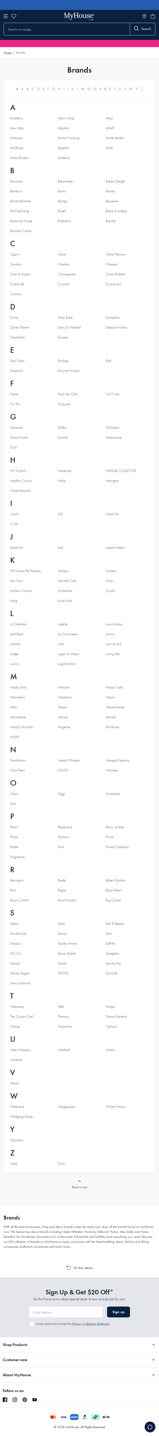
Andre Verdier (115, 138)
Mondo (111, 717)
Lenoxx (110, 634)
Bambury (16, 191)
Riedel (62, 880)
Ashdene (63, 158)
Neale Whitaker (69, 760)
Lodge (14, 654)
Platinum (63, 837)
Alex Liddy (17, 128)
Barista (110, 191)
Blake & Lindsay (116, 211)
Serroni (62, 934)
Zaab (13, 1164)
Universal (16, 1060)
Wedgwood (66, 1107)
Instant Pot (112, 514)
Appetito (63, 148)
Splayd (15, 963)
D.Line (14, 317)
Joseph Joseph (115, 547)
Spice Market (67, 953)
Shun (109, 934)
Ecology (63, 361)
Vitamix (14, 1083)
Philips (14, 837)
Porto (61, 847)
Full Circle (112, 394)
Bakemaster (65, 181)
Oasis (14, 794)
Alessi (109, 118)
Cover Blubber (115, 274)
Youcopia (16, 1140)
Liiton (61, 644)
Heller (62, 481)
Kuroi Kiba (65, 601)
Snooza (15, 943)
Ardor (109, 148)
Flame (14, 394)
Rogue (62, 890)
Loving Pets (113, 654)
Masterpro (65, 697)
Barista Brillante (20, 201)
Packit (14, 827)
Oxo (13, 804)
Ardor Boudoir (19, 158)
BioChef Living (19, 211)
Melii (13, 707)
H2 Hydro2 (18, 471)
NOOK (63, 770)
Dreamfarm (17, 337)
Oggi (61, 794)
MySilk (14, 737)
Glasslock (16, 428)
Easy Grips (17, 361)
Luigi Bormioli (66, 664)
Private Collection (117, 847)
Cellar (62, 254)
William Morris (115, 1107)
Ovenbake (113, 794)
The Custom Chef (21, 1017)
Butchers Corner (21, 231)
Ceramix (15, 264)
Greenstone (113, 437)
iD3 (60, 514)
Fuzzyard (64, 404)
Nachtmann (18, 760)
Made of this (18, 687)
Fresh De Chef (67, 394)
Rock (13, 890)
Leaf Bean (17, 634)
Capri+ (15, 254)
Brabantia (64, 221)
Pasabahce (65, 827)
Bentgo (62, 201)
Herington (112, 481)
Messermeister (115, 707)
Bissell (62, 211)
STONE (63, 973)
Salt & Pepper (115, 924)
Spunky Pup (113, 963)
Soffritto (110, 943)
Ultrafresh (64, 1050)
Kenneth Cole (67, 581)
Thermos (63, 1017)
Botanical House (21, 221)
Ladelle (62, 624)
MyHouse (112, 727)
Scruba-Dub (18, 934)
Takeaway (17, 1007)
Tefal (61, 1007)
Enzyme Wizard (68, 371)
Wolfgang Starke (21, 1117)
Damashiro (113, 317)
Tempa (110, 1007)
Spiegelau (112, 953)
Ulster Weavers (20, 1050)
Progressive (17, 857)
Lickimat (15, 644)
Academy (16, 118)
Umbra (110, 1050)
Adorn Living (66, 118)
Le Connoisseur (68, 634)
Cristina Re (17, 284)
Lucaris (14, 664)
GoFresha (112, 428)
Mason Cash (114, 687)
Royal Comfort (19, 900)
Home (7, 53)
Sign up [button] (118, 1312)
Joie (60, 547)
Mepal (62, 707)
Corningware (67, 274)
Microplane (18, 717)
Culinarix (16, 294)
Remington (17, 880)
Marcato (63, 687)
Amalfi (110, 128)
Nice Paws (17, 770)
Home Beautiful (20, 491)
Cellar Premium (116, 254)
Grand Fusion (19, 437)
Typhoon (111, 1026)
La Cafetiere (18, 624)
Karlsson (63, 571)
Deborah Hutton (116, 327)
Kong (13, 601)
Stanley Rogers (20, 973)
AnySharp (16, 148)
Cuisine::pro (113, 284)
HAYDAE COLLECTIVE (121, 471)
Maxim (110, 697)
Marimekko (17, 697)
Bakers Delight (115, 181)
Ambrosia (16, 138)
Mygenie (64, 727)
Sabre (14, 924)
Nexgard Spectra (117, 760)
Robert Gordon (115, 880)
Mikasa (63, 717)
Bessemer (112, 201)
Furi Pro (15, 404)
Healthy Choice (20, 481)
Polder (14, 847)
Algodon (63, 128)
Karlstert (111, 571)
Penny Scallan (115, 827)
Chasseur (112, 264)
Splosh (62, 963)
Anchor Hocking (68, 138)
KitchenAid (65, 591)
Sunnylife (112, 973)
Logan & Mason (68, 654)
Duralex (63, 337)
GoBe (62, 428)
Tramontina (65, 1026)
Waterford (17, 1107)
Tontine (15, 1026)
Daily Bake (65, 317)
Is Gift (14, 524)
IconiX (14, 514)
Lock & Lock (113, 644)
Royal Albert (114, 890)
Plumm (110, 837)
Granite (63, 437)
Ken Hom (16, 581)
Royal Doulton (67, 900)
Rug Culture (113, 900)
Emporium (16, 371)
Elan (108, 361)
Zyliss (61, 1164)
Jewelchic (16, 547)
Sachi (61, 924)
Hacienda (64, 471)
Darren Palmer (19, 327)
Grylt (13, 447)
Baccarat (16, 181)
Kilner (109, 581)
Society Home (67, 943)
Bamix (62, 191)
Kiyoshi (110, 591)
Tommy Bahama (116, 1017)
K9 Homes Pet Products (25, 571)
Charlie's (63, 264)
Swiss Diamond (20, 983)
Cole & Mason (20, 274)
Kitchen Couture (21, 591)
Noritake (112, 770)
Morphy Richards (21, 727)
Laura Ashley (114, 624)
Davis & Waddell (69, 327)
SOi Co (15, 953)
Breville (111, 221)
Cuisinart (63, 284)
